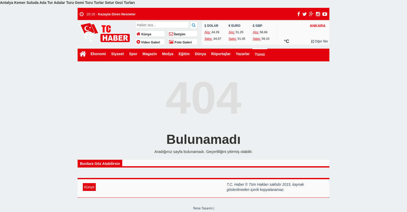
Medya (167, 54)
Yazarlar (243, 54)
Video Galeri (148, 42)
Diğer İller (319, 41)
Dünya (200, 54)
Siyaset (117, 54)
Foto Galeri (180, 42)
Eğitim (184, 54)
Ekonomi (98, 54)
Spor (133, 54)
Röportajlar (220, 54)
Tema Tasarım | (203, 208)
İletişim (177, 34)
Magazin (150, 54)
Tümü (260, 54)
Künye (144, 34)
